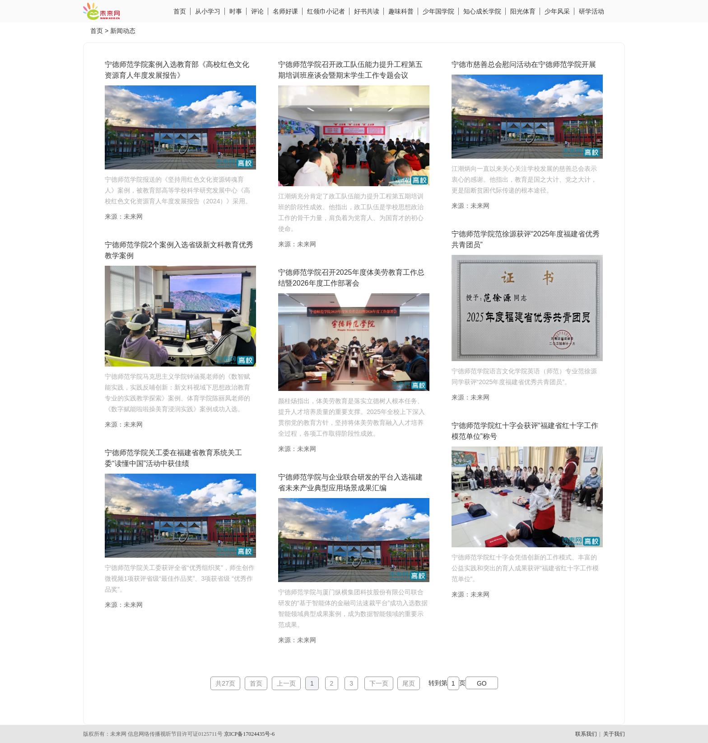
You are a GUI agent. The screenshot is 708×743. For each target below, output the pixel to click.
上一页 (286, 683)
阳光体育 (523, 11)
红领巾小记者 (326, 11)
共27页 (225, 683)
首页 (179, 11)
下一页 (378, 683)
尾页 (408, 683)
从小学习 (207, 11)
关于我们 (614, 734)
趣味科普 (401, 11)
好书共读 (366, 11)
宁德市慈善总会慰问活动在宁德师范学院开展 (524, 64)
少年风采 (557, 11)
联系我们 (586, 734)
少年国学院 (438, 11)
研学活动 (591, 11)
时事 (235, 11)
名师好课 (285, 11)
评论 (257, 11)
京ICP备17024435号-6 (249, 734)
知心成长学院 (482, 11)
